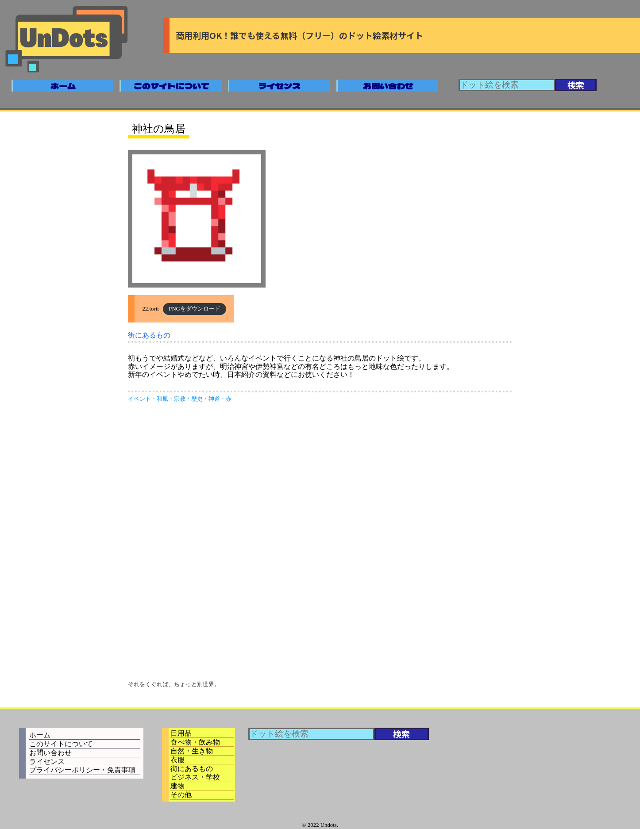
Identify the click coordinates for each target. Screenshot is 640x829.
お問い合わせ (388, 86)
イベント (139, 398)
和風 (162, 398)
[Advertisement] (320, 476)
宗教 (179, 398)
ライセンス (279, 86)
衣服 (177, 760)
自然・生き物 (191, 751)
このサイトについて (171, 86)
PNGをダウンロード (194, 309)
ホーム (63, 86)
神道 (214, 398)
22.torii (151, 309)
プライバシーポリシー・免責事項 (82, 770)
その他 (181, 794)
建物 (177, 786)
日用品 (181, 733)
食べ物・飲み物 (195, 742)
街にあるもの (149, 335)
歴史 (197, 398)
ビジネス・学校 (195, 777)
